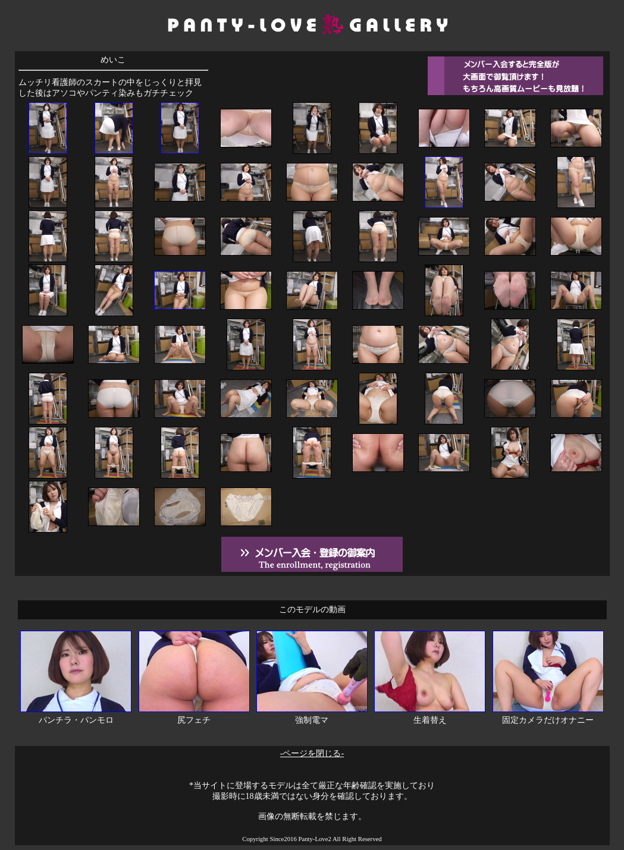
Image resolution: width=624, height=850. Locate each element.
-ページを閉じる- (312, 753)
